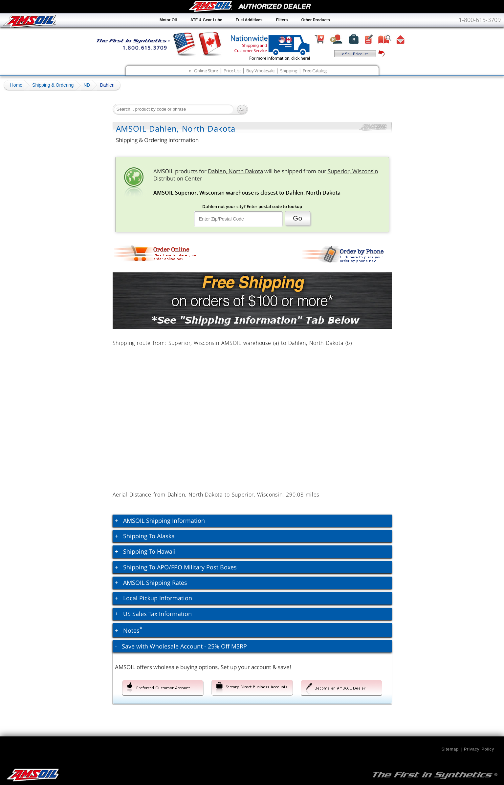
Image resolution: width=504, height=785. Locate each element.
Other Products (315, 20)
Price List (232, 71)
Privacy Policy (479, 749)
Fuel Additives (249, 20)
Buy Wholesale (260, 71)
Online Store (206, 71)
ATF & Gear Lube (206, 20)
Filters (282, 20)
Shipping (288, 71)
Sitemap (450, 749)
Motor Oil (168, 20)
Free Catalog (315, 71)
